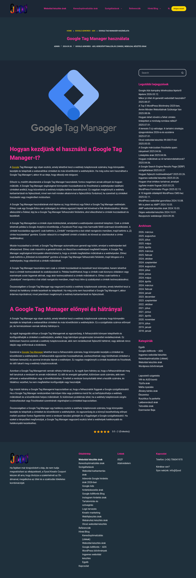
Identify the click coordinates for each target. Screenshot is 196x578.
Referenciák (135, 8)
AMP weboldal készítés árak (153, 208)
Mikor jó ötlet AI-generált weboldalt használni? (162, 98)
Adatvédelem (124, 463)
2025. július (144, 239)
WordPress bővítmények (94, 550)
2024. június (145, 274)
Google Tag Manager (32, 352)
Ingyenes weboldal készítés (153, 178)
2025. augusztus (147, 236)
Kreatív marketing (91, 512)
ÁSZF (120, 459)
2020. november (147, 319)
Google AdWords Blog (93, 493)
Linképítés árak (146, 155)
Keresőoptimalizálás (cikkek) (110, 46)
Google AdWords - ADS (85, 46)
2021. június (145, 312)
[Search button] (182, 72)
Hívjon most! (179, 8)
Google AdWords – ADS (151, 351)
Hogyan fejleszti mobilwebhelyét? (156, 174)
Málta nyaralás (146, 387)
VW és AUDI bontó (148, 379)
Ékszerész (144, 394)
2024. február (145, 289)
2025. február (145, 255)
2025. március (146, 251)
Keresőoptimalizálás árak (85, 8)
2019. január (145, 327)
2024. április (145, 281)
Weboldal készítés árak (135, 46)
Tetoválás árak (146, 406)
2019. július (144, 323)
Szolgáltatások (114, 8)
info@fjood (175, 470)
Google (15, 167)
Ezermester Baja (147, 410)
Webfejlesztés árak (92, 516)
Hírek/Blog (155, 8)
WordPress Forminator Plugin (154, 189)
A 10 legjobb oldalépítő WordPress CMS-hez (161, 193)
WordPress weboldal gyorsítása (155, 200)
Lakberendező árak (148, 402)
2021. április (145, 315)
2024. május (145, 277)
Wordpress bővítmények (151, 366)
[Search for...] (159, 72)
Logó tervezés (89, 509)
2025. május (145, 243)
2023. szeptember (148, 300)
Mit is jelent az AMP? (149, 204)
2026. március (146, 232)
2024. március (146, 285)
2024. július (144, 270)
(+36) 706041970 (174, 459)
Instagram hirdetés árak (94, 497)
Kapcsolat (84, 566)
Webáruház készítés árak (95, 520)
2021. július (144, 308)
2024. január (145, 293)
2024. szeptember (148, 262)
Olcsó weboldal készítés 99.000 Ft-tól (158, 140)
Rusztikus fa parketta (149, 398)
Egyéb (142, 347)
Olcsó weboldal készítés (94, 524)
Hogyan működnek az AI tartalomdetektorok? (162, 159)
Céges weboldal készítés (151, 212)
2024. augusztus (147, 266)
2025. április (145, 247)
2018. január (145, 331)
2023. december (147, 296)
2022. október (146, 304)
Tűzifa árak (144, 383)
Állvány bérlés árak (148, 391)
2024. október (146, 258)
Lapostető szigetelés (149, 375)
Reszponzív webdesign (150, 216)
